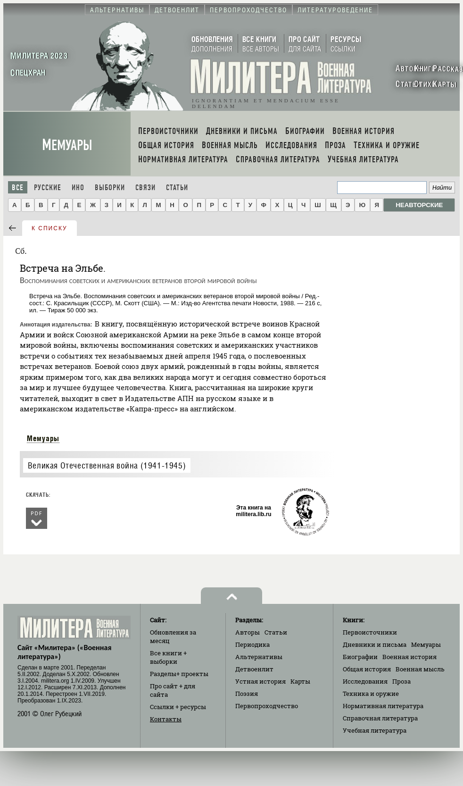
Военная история (409, 656)
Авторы (247, 632)
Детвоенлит (254, 669)
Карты (300, 681)
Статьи (177, 187)
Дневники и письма (374, 644)
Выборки (110, 187)
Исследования (365, 681)
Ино (78, 187)
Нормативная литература (383, 706)
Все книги (168, 657)
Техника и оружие (371, 693)
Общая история (367, 669)
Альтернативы (258, 656)
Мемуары (67, 145)
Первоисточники (370, 632)
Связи (145, 187)
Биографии (360, 656)
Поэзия (246, 693)
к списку (49, 228)
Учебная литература (374, 730)
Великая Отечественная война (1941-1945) (107, 465)
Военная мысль (420, 669)
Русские (47, 187)
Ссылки (178, 706)
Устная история (260, 681)
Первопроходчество (266, 706)
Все (18, 187)
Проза (401, 681)
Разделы (179, 673)
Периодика (252, 644)
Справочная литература (380, 718)
